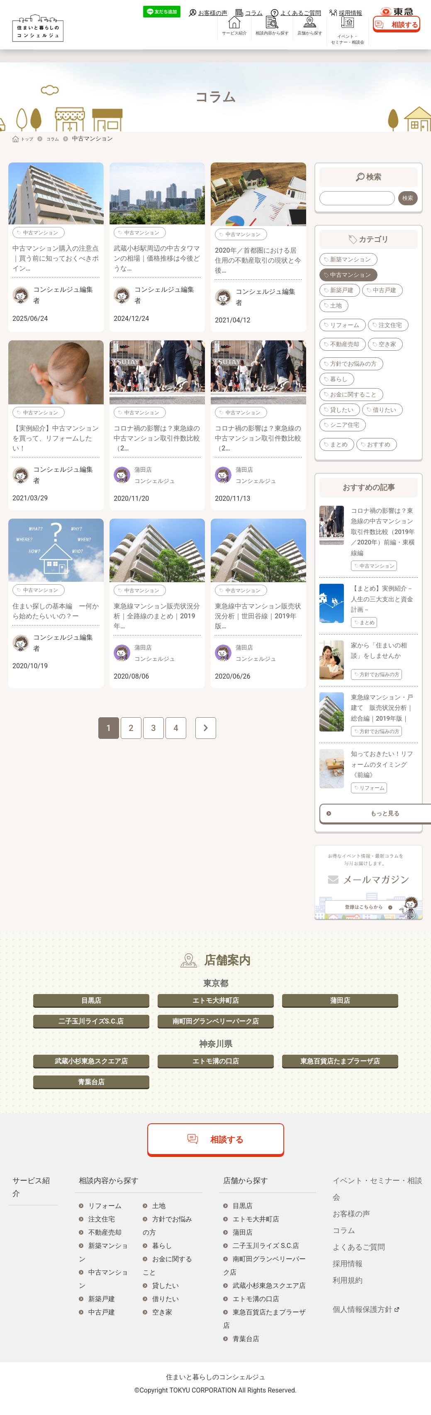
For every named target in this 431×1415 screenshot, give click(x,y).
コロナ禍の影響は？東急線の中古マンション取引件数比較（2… (157, 438)
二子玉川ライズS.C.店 (91, 1021)
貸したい (341, 409)
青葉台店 (91, 1090)
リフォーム (344, 325)
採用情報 (350, 13)
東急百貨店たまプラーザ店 (340, 1065)
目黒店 (91, 996)
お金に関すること (353, 394)
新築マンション (350, 259)
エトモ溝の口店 (216, 1065)
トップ (29, 138)
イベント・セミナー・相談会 (321, 52)
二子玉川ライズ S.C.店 (266, 1256)
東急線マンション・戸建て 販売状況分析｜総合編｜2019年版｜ (382, 702)
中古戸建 (384, 290)
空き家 (387, 344)
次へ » (205, 728)
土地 (336, 305)
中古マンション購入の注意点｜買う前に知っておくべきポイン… (55, 258)
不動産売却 (344, 344)
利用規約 (348, 1291)
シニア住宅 (344, 424)
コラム (254, 13)
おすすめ (378, 444)
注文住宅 (390, 325)
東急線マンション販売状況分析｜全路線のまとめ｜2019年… (157, 616)
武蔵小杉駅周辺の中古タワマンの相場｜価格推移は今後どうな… (157, 258)
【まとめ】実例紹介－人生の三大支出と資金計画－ (382, 599)
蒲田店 (340, 996)
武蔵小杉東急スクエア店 (91, 1065)
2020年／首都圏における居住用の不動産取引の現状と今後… (258, 260)
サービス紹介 (207, 46)
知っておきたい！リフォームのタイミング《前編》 (382, 758)
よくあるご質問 (300, 13)
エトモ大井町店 (216, 996)
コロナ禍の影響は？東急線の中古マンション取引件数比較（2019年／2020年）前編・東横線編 (383, 532)
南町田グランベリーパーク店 (215, 1021)
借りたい (384, 409)
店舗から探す (283, 46)
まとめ (339, 444)
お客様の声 (212, 13)
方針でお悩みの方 (353, 363)
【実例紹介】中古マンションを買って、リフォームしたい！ (55, 438)
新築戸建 (341, 290)
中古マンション (40, 233)
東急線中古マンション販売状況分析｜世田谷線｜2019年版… (258, 616)
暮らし (339, 379)
